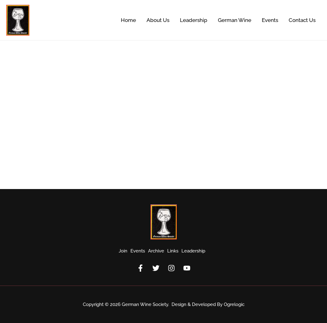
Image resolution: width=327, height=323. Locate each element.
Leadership (193, 20)
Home (128, 20)
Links (172, 251)
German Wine (234, 20)
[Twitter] (155, 268)
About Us (158, 20)
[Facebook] (140, 268)
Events (270, 20)
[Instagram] (171, 268)
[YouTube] (186, 268)
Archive (156, 251)
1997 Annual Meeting (41, 110)
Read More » (23, 162)
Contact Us (302, 20)
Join (123, 251)
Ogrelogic (234, 304)
